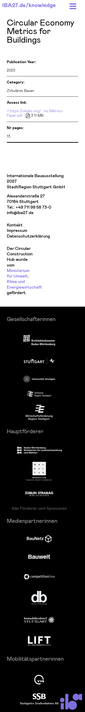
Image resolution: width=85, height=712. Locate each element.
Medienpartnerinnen (32, 520)
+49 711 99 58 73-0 (33, 207)
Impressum (17, 230)
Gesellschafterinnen (31, 319)
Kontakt (15, 225)
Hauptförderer (25, 431)
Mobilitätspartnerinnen (35, 658)
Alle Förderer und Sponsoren (39, 508)
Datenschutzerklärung (19, 236)
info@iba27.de (20, 213)
